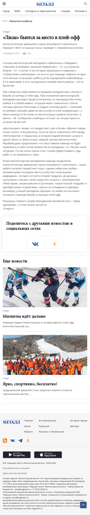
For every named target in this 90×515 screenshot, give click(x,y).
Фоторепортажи (47, 420)
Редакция (44, 426)
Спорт (6, 31)
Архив (27, 426)
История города (78, 420)
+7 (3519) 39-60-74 (39, 489)
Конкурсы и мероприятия (41, 11)
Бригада (74, 426)
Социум (65, 11)
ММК (17, 11)
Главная (28, 420)
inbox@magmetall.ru (22, 489)
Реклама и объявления (51, 431)
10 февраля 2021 (11, 53)
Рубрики (28, 431)
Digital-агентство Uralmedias (15, 473)
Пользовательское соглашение (16, 468)
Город (6, 11)
